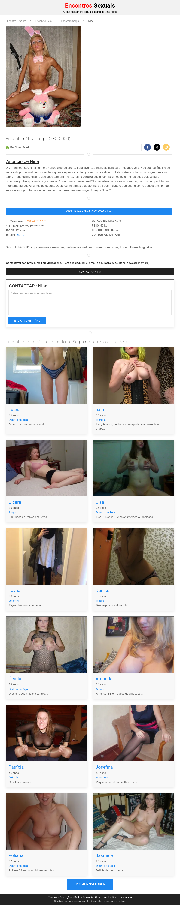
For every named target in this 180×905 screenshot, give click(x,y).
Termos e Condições (60, 897)
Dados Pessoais (83, 897)
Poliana (15, 855)
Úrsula (14, 678)
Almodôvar (103, 777)
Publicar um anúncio (120, 897)
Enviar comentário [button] (27, 320)
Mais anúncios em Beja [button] (90, 884)
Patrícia (16, 767)
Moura (100, 601)
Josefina (104, 767)
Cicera (14, 502)
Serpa (21, 235)
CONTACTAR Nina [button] (90, 271)
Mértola (101, 420)
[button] (147, 147)
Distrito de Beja (18, 420)
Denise (102, 590)
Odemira (14, 601)
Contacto (100, 897)
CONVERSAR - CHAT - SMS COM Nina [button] (88, 211)
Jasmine (104, 855)
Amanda (104, 678)
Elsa (100, 502)
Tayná (14, 590)
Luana (14, 409)
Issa (100, 409)
